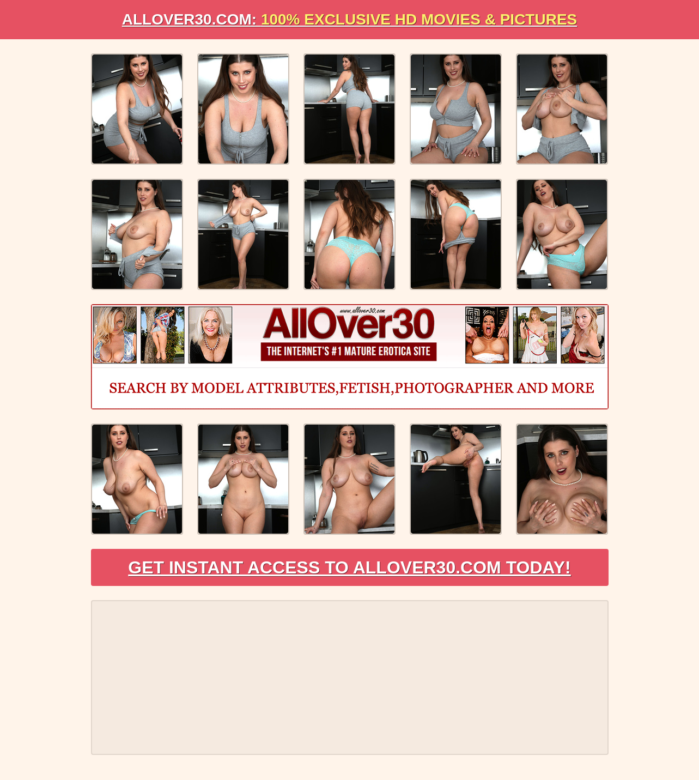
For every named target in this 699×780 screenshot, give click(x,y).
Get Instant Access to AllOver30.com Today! (349, 567)
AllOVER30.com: (350, 19)
